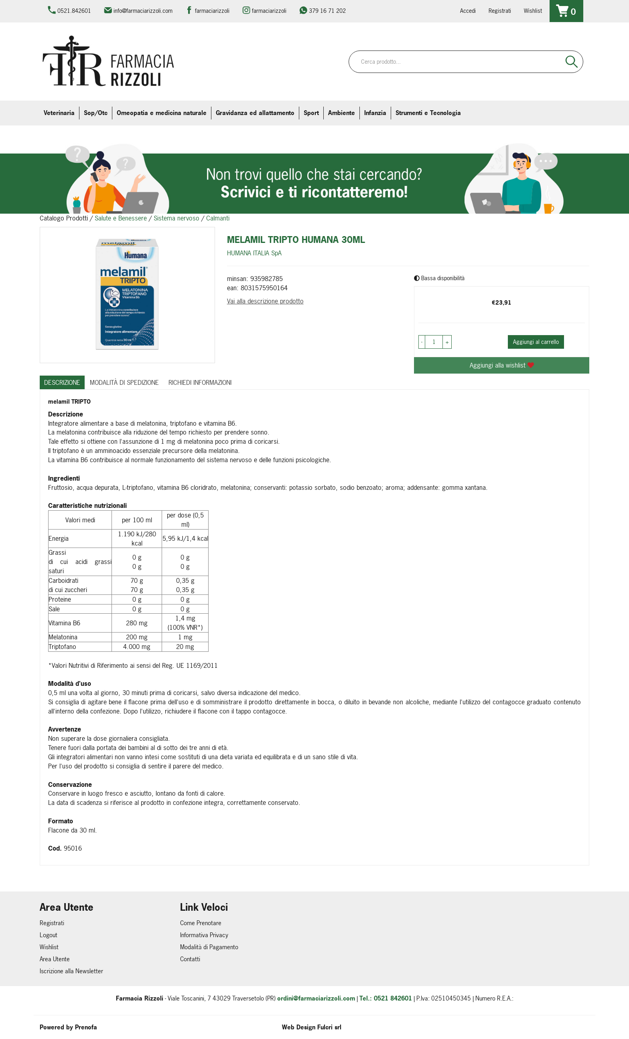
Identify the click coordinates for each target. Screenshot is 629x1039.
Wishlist (533, 10)
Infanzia (375, 113)
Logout (48, 935)
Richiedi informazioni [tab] (199, 382)
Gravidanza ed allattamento (255, 113)
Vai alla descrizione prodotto (265, 301)
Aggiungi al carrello (536, 342)
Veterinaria (59, 113)
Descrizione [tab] (62, 382)
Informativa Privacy (204, 935)
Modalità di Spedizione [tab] (124, 382)
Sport (311, 113)
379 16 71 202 (327, 10)
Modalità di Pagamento (209, 947)
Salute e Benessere (121, 218)
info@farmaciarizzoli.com (143, 10)
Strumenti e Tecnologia (428, 113)
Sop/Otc (96, 113)
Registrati (500, 10)
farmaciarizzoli (212, 10)
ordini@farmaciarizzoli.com (316, 998)
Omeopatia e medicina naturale (162, 113)
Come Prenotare (200, 923)
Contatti (190, 959)
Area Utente (55, 959)
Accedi (468, 10)
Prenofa (86, 1027)
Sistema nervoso (176, 218)
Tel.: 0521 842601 (385, 998)
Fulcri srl (329, 1027)
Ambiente (341, 113)
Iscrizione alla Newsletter (71, 971)
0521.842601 (74, 10)
